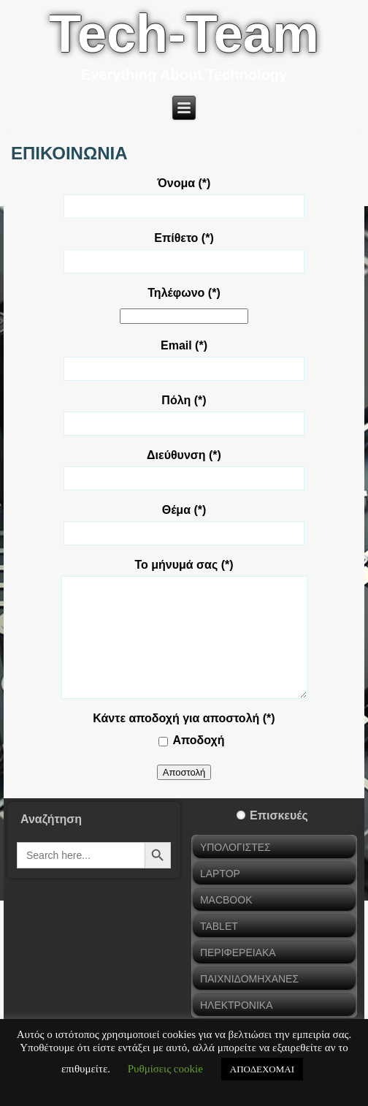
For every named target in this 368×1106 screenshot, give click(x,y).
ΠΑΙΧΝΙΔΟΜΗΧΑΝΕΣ (249, 979)
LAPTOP (220, 873)
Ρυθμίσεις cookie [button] (165, 1069)
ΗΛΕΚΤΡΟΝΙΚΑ (236, 1005)
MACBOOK (226, 900)
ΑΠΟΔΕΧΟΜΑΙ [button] (262, 1069)
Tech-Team (183, 33)
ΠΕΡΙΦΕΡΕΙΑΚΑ (238, 952)
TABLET (219, 926)
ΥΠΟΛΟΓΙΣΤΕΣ (235, 847)
